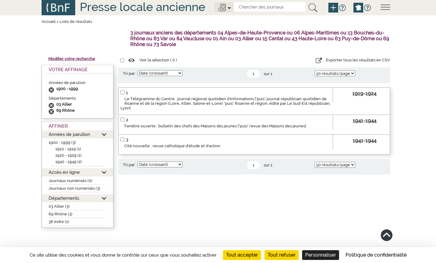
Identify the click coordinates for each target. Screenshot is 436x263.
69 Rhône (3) (60, 214)
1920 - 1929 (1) (68, 155)
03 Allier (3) (59, 206)
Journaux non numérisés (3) (74, 188)
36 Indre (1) (59, 221)
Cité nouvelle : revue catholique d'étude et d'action (172, 146)
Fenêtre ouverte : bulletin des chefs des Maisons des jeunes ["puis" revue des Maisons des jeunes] (215, 126)
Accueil (49, 21)
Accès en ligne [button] (64, 172)
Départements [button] (64, 198)
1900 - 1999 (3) (62, 142)
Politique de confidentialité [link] (376, 255)
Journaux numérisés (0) (70, 180)
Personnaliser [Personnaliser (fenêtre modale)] (320, 255)
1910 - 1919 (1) (68, 149)
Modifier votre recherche (71, 59)
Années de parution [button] (69, 134)
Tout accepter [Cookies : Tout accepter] (242, 255)
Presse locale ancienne (142, 7)
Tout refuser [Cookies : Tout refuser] (282, 255)
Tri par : (130, 73)
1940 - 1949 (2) (68, 161)
